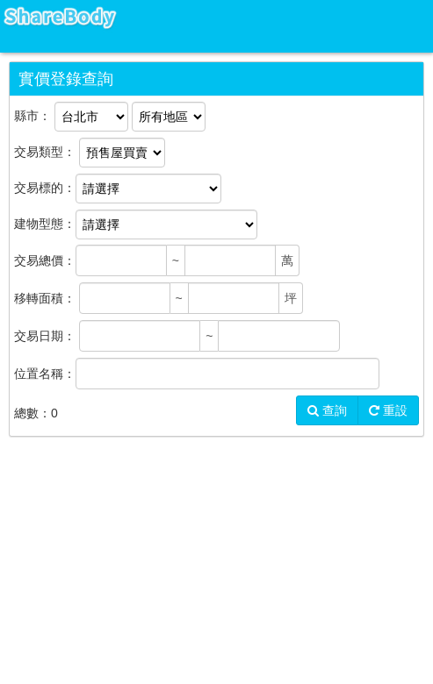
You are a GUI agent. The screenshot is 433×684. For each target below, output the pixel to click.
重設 (388, 410)
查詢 (327, 410)
